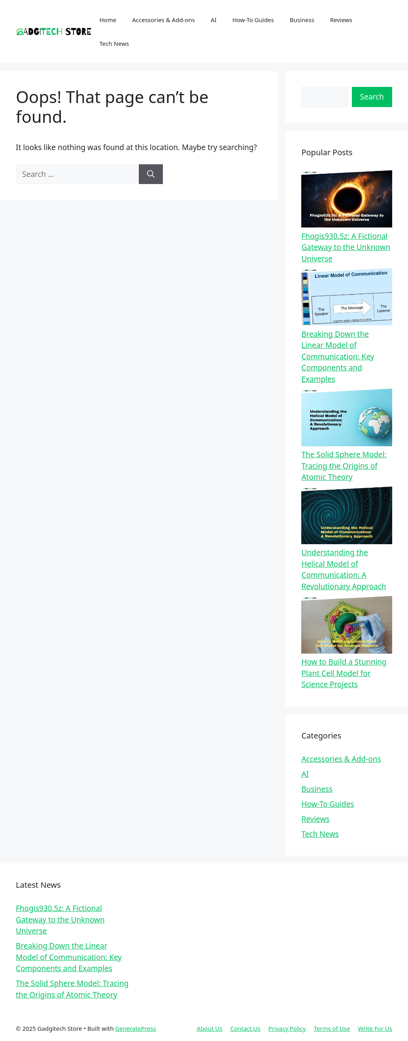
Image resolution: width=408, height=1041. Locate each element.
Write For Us (375, 1028)
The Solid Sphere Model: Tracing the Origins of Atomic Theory (343, 465)
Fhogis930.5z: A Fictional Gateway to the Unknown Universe (345, 247)
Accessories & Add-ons (163, 20)
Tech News (114, 43)
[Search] (151, 174)
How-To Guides (253, 20)
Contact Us (245, 1028)
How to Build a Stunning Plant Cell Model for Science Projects (343, 673)
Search (372, 97)
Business (302, 20)
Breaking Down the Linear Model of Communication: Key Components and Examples (337, 356)
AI (214, 20)
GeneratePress (135, 1028)
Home (108, 20)
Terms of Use (332, 1028)
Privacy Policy (287, 1028)
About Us (210, 1028)
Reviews (341, 20)
